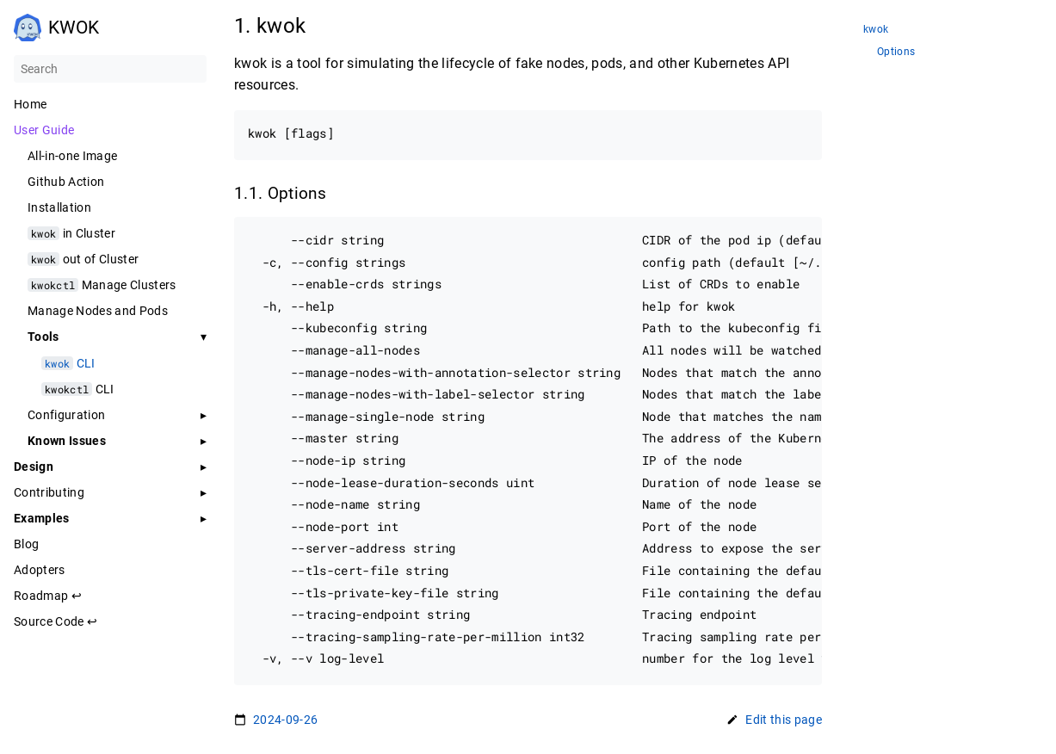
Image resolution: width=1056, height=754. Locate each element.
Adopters (39, 570)
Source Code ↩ (55, 621)
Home (30, 104)
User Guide (44, 130)
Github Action (66, 181)
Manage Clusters (102, 285)
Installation (59, 207)
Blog (26, 544)
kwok (875, 29)
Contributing (49, 492)
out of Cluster (83, 259)
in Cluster (71, 233)
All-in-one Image (72, 156)
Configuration (66, 415)
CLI (68, 363)
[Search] (110, 69)
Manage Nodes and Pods (98, 311)
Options (896, 52)
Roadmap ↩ (48, 596)
